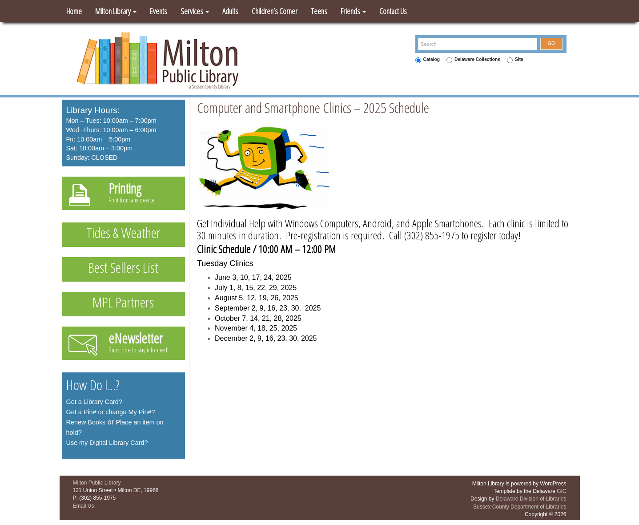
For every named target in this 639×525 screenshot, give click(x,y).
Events (158, 11)
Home (74, 11)
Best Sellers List (123, 267)
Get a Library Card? (94, 401)
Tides (98, 232)
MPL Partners (123, 301)
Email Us (83, 506)
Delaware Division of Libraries (531, 499)
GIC (561, 491)
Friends (353, 11)
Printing (125, 188)
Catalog (431, 59)
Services (195, 11)
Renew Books (86, 422)
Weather (141, 232)
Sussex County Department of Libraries (519, 507)
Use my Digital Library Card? (107, 442)
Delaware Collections (477, 59)
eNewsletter (136, 338)
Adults (230, 11)
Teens (319, 11)
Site (519, 59)
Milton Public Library (97, 483)
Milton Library (116, 11)
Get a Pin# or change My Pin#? (110, 412)
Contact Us (393, 11)
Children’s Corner (274, 11)
